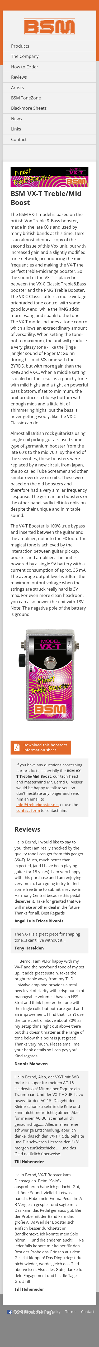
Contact (19, 139)
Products (20, 46)
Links (16, 129)
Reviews (19, 77)
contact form (28, 810)
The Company (25, 56)
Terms (70, 1311)
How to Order (24, 67)
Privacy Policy (48, 1311)
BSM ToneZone (26, 98)
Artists (17, 88)
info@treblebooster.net (37, 804)
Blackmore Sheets (29, 108)
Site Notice (22, 1311)
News (16, 119)
